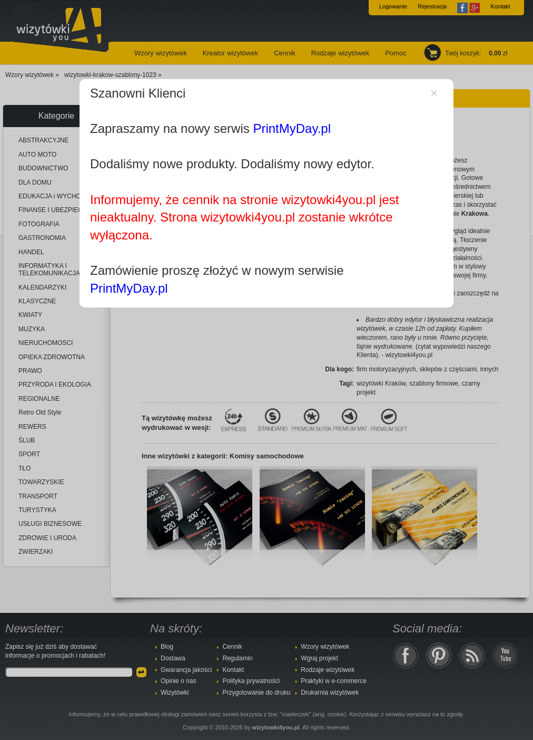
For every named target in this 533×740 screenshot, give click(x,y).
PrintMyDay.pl (292, 128)
